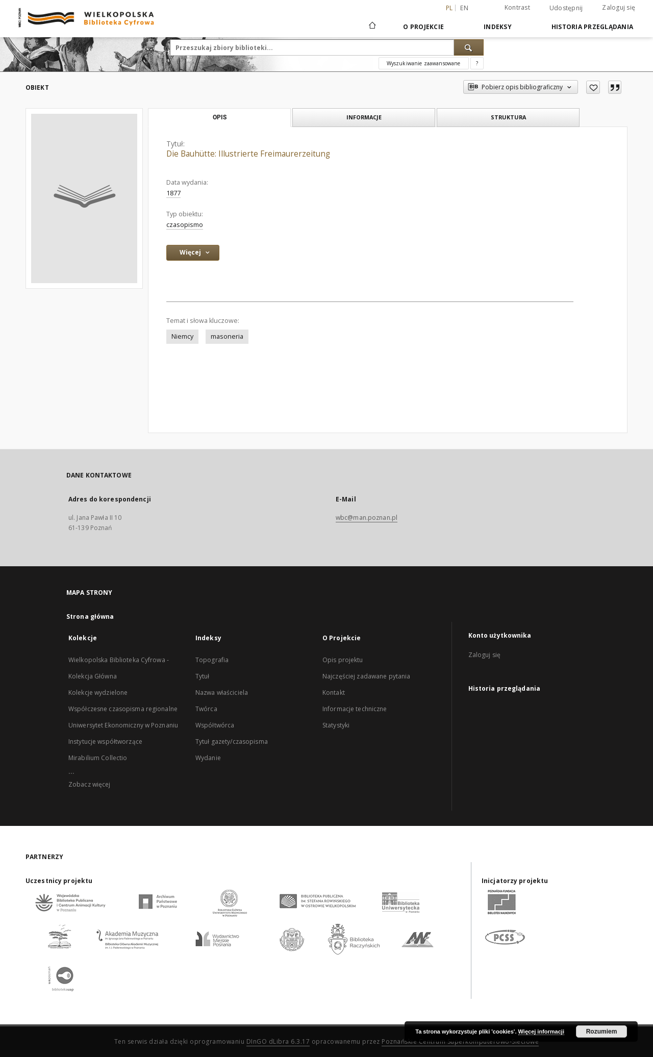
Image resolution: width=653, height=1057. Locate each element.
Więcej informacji (541, 1031)
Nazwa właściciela (221, 692)
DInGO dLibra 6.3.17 (278, 1041)
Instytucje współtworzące (105, 741)
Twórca (206, 708)
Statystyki (335, 725)
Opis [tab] (220, 117)
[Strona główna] (371, 26)
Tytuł (202, 676)
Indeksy (498, 26)
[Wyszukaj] (469, 47)
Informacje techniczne (354, 708)
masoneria (227, 336)
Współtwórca (214, 725)
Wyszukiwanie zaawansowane (424, 63)
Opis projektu (342, 660)
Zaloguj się (618, 7)
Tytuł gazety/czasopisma (231, 741)
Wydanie (208, 757)
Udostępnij (566, 8)
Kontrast (517, 7)
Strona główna (90, 616)
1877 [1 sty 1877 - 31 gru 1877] (173, 193)
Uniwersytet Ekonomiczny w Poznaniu (123, 725)
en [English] (464, 8)
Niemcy (182, 336)
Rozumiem (601, 1031)
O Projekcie (423, 26)
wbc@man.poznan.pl (366, 517)
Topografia (212, 660)
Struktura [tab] (508, 117)
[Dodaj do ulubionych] (593, 87)
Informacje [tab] (364, 117)
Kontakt (333, 692)
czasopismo (184, 224)
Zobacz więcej (89, 784)
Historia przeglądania (592, 26)
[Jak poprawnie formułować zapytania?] (477, 63)
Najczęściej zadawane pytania (366, 676)
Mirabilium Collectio (97, 757)
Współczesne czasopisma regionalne (123, 708)
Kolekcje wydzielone (98, 692)
